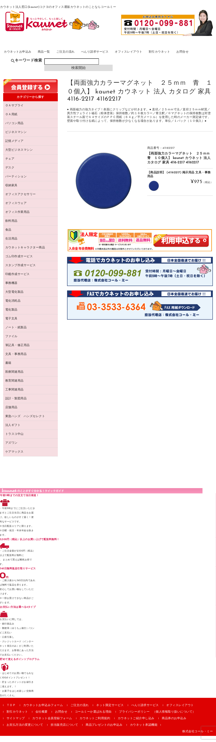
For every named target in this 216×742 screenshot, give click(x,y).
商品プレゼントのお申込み (104, 731)
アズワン (11, 449)
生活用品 (11, 244)
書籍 (8, 369)
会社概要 (41, 718)
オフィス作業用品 (17, 218)
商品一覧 (50, 56)
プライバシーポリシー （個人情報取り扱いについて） (157, 718)
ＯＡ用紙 (11, 120)
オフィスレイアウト (143, 56)
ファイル (11, 342)
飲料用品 (11, 227)
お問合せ (202, 56)
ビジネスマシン (16, 138)
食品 (8, 236)
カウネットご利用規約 (95, 724)
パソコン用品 (14, 129)
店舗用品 (11, 413)
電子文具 (11, 324)
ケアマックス (14, 458)
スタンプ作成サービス (20, 271)
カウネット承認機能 (144, 731)
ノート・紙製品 (16, 333)
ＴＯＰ (11, 711)
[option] (103, 186)
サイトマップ (16, 724)
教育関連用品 (14, 387)
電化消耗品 (13, 307)
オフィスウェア (16, 209)
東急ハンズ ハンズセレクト (25, 422)
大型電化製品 (14, 298)
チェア (10, 165)
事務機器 (11, 289)
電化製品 (11, 316)
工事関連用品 (14, 395)
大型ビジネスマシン (19, 156)
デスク (10, 173)
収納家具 (11, 191)
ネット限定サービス (110, 711)
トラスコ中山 (14, 440)
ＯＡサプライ (14, 111)
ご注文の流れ (74, 56)
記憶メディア (14, 147)
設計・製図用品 (16, 404)
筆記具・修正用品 (17, 351)
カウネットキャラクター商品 (25, 253)
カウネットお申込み (21, 56)
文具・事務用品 (16, 360)
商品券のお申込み (174, 724)
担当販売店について (64, 731)
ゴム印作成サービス (19, 262)
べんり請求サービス (106, 56)
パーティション (16, 182)
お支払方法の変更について (25, 731)
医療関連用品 (14, 378)
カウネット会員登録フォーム (52, 724)
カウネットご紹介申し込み (136, 724)
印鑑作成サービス (17, 280)
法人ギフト (13, 431)
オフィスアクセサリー (20, 200)
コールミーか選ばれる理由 (93, 718)
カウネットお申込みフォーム (43, 711)
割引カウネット (177, 56)
